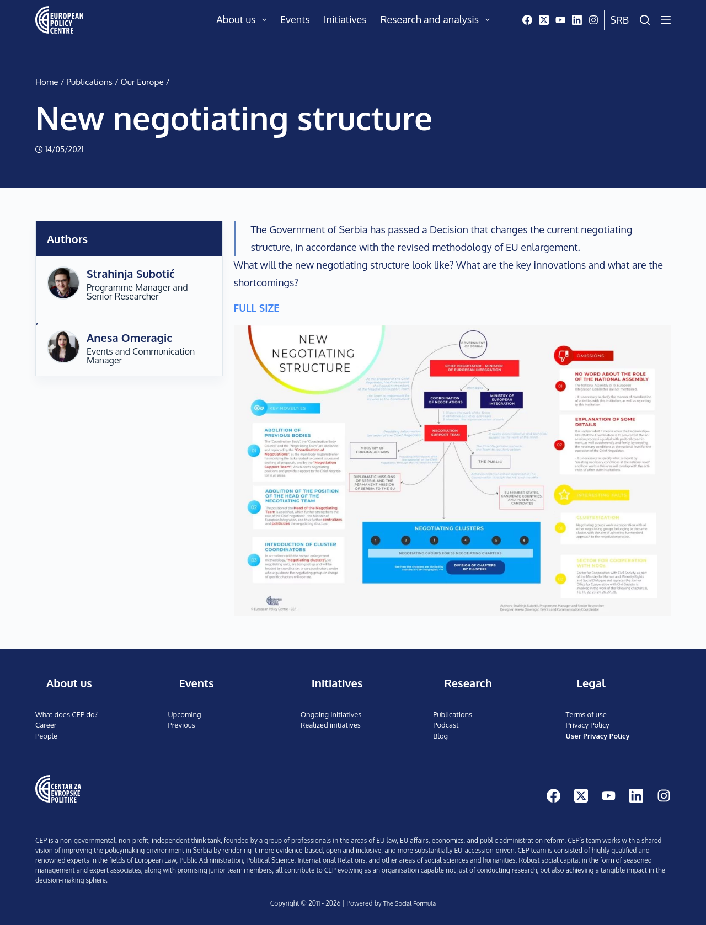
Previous (181, 724)
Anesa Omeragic (129, 337)
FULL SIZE (257, 308)
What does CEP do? (66, 714)
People (46, 735)
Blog (440, 735)
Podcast (445, 724)
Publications (89, 81)
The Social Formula (409, 903)
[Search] (645, 20)
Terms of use (586, 714)
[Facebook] (527, 20)
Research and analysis (437, 19)
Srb (619, 20)
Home (46, 81)
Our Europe (142, 81)
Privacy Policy (587, 724)
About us (243, 19)
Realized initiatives (331, 724)
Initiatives (345, 19)
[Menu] (666, 20)
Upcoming (184, 714)
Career (46, 724)
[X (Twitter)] (544, 20)
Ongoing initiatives (331, 714)
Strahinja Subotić (131, 273)
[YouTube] (560, 20)
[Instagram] (593, 20)
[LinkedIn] (577, 20)
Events (295, 19)
